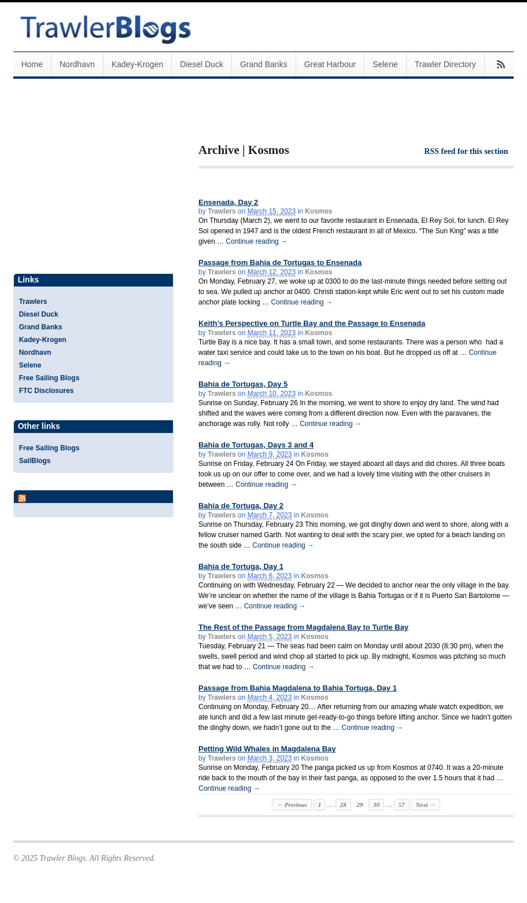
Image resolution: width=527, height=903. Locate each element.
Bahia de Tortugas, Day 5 (243, 384)
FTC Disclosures (46, 391)
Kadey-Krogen (138, 64)
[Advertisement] (333, 120)
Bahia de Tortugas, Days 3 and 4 (256, 445)
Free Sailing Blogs (49, 378)
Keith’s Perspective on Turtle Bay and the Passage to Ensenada (311, 323)
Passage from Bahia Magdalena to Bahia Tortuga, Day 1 (297, 688)
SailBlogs (35, 461)
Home (32, 64)
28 (343, 804)
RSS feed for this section (466, 151)
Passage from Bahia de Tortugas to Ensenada (280, 262)
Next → (426, 804)
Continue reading (257, 241)
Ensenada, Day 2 (228, 202)
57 (402, 804)
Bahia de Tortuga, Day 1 (240, 566)
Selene (385, 64)
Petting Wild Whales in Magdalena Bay (267, 748)
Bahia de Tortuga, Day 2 (240, 505)
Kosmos (318, 211)
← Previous (292, 804)
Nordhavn (77, 64)
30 (376, 804)
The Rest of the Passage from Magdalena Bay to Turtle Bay (303, 627)
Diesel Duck (201, 64)
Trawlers (222, 211)
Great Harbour (330, 64)
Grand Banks (264, 64)
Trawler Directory (445, 64)
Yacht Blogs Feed (61, 496)
